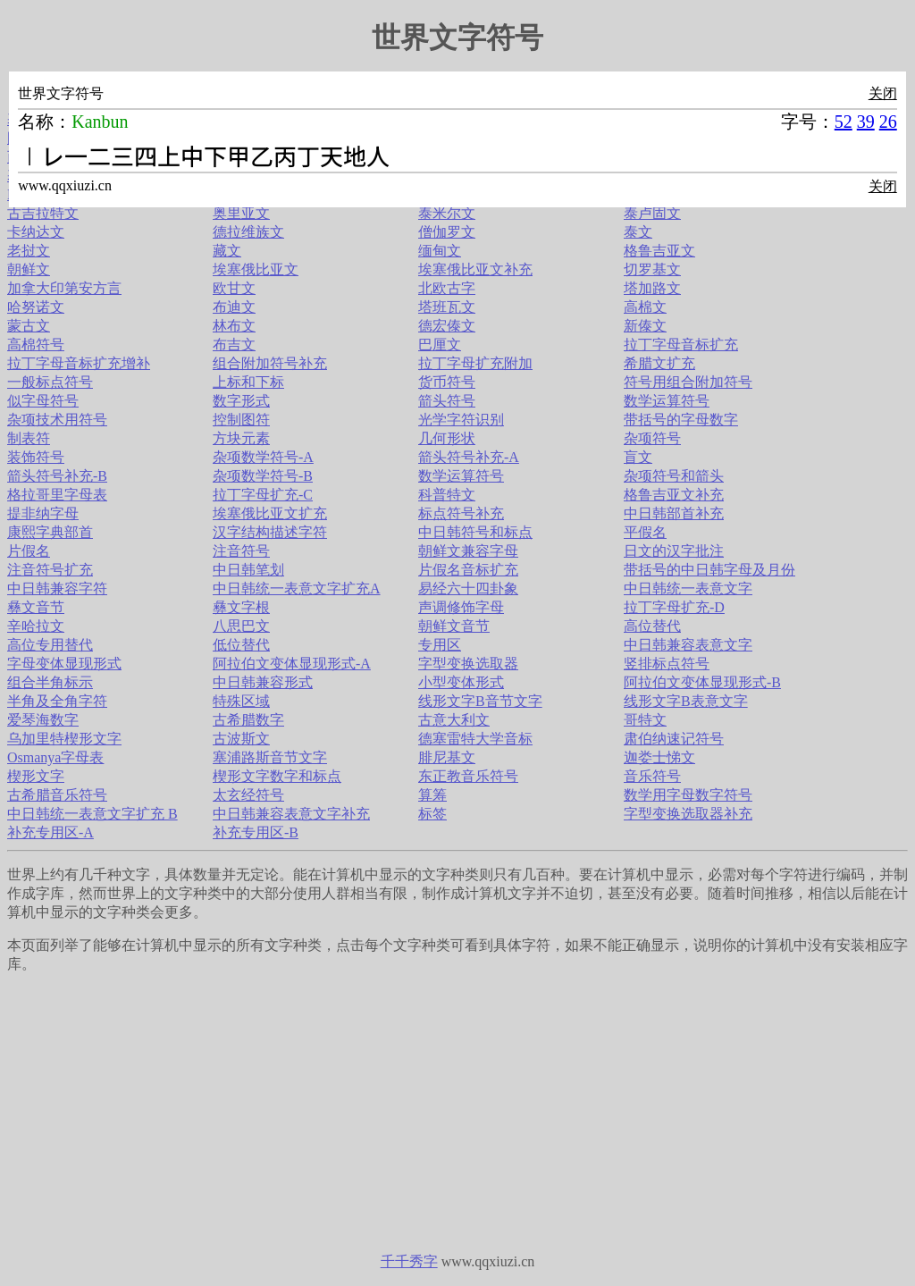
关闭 (883, 93)
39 (866, 121)
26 (888, 121)
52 (843, 121)
